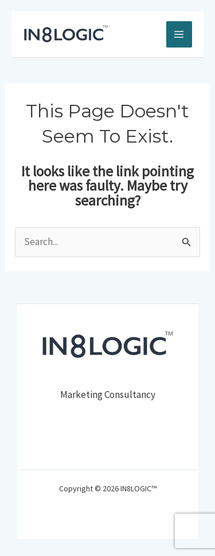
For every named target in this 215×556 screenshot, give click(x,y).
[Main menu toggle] (179, 34)
